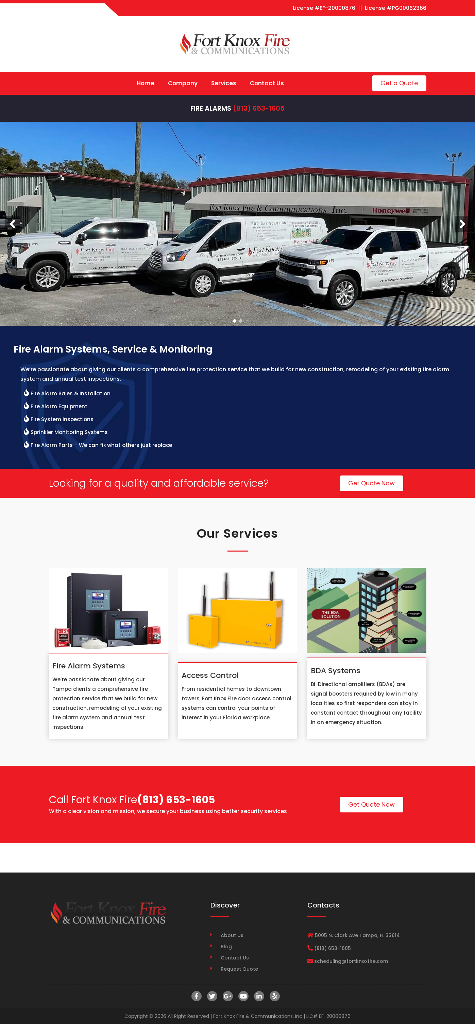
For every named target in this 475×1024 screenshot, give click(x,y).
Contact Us (267, 83)
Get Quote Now (371, 483)
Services (223, 83)
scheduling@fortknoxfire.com (351, 961)
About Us (232, 935)
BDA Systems (335, 670)
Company (183, 83)
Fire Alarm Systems (88, 666)
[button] (12, 224)
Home (145, 83)
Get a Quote (399, 83)
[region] (237, 224)
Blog (226, 946)
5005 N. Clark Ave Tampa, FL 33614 (357, 935)
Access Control (210, 675)
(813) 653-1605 (259, 108)
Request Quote (239, 969)
